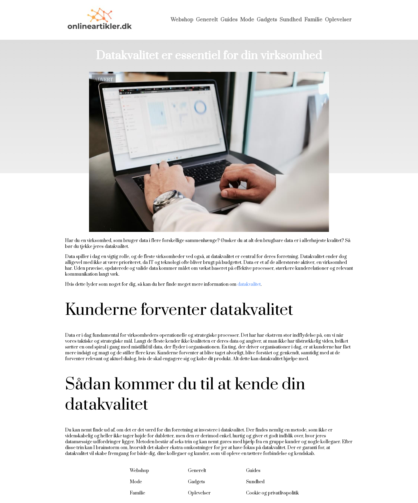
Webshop (182, 20)
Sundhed (291, 20)
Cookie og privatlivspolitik (272, 493)
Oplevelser (338, 20)
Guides (229, 20)
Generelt (207, 20)
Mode (247, 20)
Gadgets (267, 20)
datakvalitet (249, 284)
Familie (313, 20)
